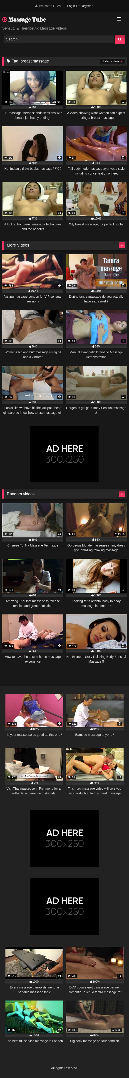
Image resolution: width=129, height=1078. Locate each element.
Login (71, 6)
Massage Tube (24, 19)
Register (87, 6)
